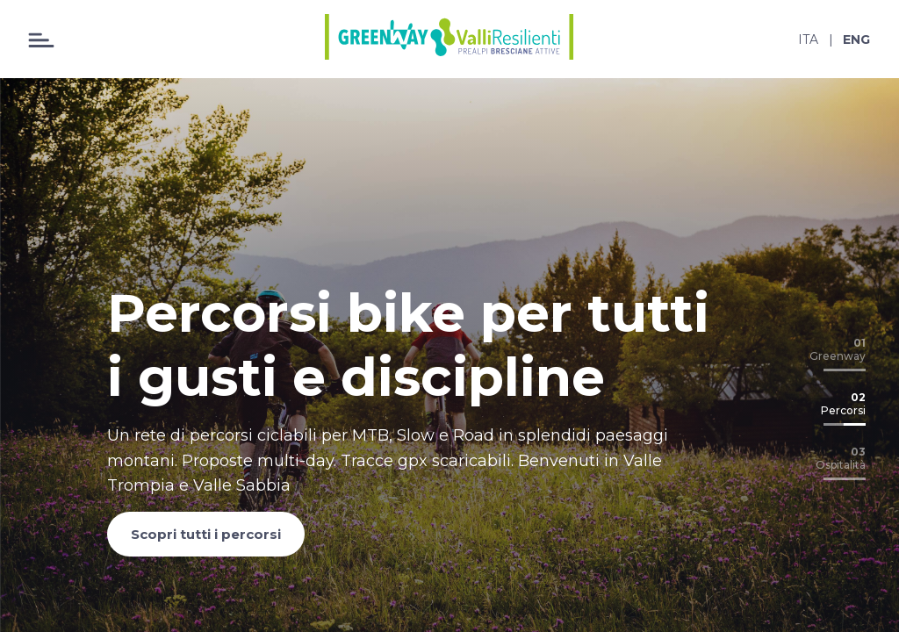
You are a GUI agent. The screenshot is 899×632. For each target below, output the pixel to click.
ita (808, 39)
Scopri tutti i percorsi (206, 534)
